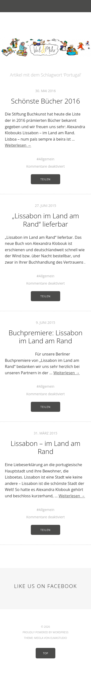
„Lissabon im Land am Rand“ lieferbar (45, 220)
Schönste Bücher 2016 (45, 101)
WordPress (60, 632)
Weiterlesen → (18, 145)
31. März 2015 (45, 433)
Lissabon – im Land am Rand (45, 447)
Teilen (46, 179)
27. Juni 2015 (45, 205)
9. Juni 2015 (45, 322)
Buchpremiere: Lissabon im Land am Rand (45, 337)
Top (45, 653)
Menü (45, 6)
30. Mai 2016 (45, 90)
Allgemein (46, 159)
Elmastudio (58, 638)
